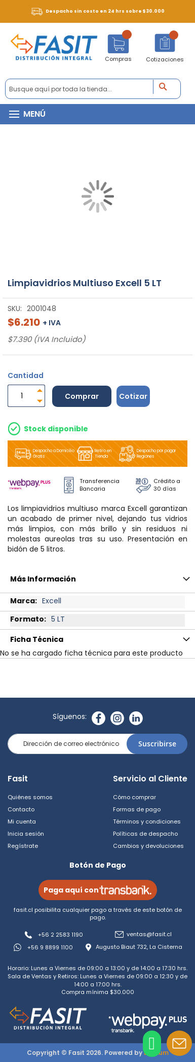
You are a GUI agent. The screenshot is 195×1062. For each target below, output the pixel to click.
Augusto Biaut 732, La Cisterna (139, 947)
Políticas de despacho (145, 834)
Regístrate (23, 846)
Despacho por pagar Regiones (147, 454)
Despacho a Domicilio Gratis (43, 453)
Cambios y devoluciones (148, 846)
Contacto (21, 809)
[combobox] (93, 89)
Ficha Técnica (36, 639)
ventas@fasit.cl (149, 934)
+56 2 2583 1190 (60, 935)
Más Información (43, 579)
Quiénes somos (30, 797)
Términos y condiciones (147, 821)
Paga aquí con (98, 890)
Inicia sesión (26, 834)
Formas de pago (137, 809)
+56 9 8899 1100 (50, 947)
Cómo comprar (134, 797)
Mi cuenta (22, 821)
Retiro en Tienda (93, 454)
